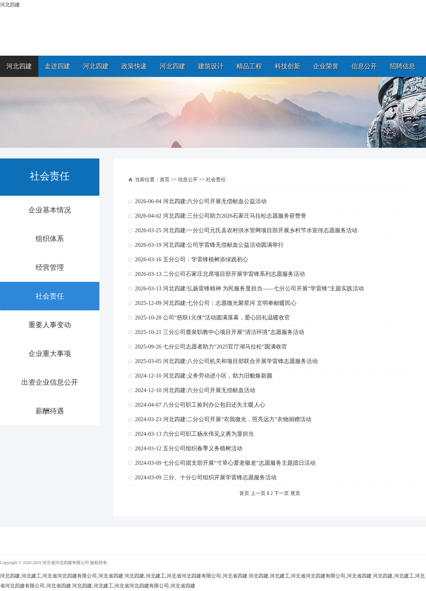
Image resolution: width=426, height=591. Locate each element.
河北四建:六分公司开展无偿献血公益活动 (215, 201)
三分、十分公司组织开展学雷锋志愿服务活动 (220, 477)
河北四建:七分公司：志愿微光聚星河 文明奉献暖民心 (229, 303)
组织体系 (50, 238)
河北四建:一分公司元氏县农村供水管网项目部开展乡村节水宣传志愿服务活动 (260, 230)
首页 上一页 (252, 493)
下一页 (281, 493)
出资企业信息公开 (49, 382)
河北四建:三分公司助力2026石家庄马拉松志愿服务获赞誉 (234, 216)
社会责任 (50, 296)
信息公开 (364, 66)
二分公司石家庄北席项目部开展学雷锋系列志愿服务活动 (234, 274)
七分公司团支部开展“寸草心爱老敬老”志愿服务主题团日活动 (239, 463)
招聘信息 (402, 66)
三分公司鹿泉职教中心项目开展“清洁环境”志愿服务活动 (233, 332)
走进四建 (57, 66)
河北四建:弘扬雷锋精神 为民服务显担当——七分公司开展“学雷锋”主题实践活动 (263, 288)
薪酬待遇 (50, 411)
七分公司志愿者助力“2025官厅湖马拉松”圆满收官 (225, 347)
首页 (165, 179)
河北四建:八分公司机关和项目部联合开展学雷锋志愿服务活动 (240, 361)
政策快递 (134, 66)
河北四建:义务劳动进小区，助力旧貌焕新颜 (217, 376)
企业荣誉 (326, 66)
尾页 (295, 493)
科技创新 (287, 66)
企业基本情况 (49, 210)
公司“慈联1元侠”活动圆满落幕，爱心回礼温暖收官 (226, 317)
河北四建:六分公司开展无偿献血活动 (209, 390)
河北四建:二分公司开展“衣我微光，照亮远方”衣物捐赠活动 (237, 419)
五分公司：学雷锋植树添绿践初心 (205, 259)
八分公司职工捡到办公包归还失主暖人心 (214, 405)
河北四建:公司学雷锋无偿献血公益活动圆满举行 (223, 245)
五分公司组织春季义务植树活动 (202, 448)
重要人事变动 (49, 325)
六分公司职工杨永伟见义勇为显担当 (208, 434)
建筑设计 (211, 66)
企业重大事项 (49, 353)
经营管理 (50, 267)
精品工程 (249, 66)
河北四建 (19, 66)
